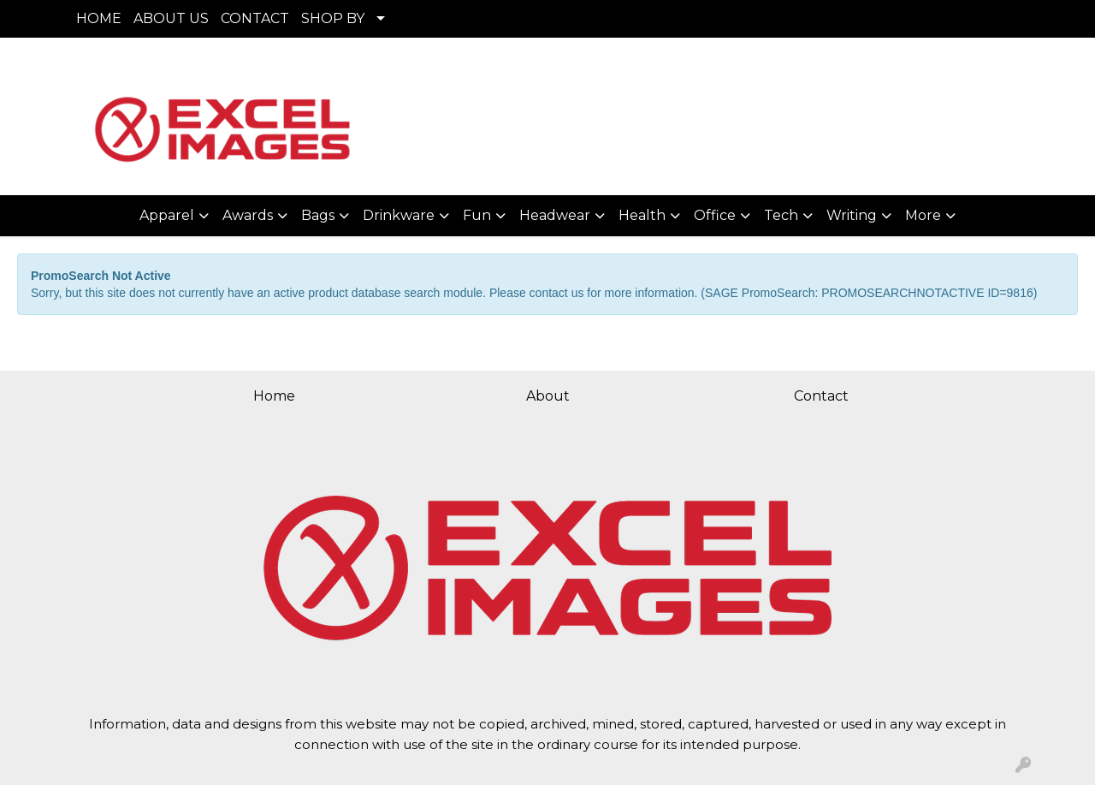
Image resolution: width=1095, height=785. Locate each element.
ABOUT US (171, 18)
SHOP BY (332, 18)
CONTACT (255, 18)
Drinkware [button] (399, 215)
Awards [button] (247, 215)
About (548, 396)
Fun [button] (477, 215)
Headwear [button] (554, 215)
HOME (98, 18)
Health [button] (642, 215)
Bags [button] (317, 215)
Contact (821, 396)
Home (274, 396)
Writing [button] (851, 215)
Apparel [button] (166, 215)
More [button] (923, 215)
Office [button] (715, 215)
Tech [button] (781, 215)
